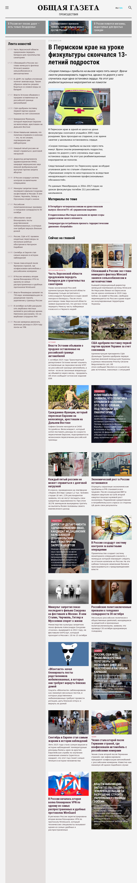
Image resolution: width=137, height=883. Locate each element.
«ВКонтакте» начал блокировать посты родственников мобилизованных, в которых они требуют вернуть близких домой (67, 677)
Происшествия (68, 14)
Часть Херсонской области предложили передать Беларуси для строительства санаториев (66, 279)
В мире (98, 651)
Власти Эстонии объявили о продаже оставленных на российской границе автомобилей (65, 351)
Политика (99, 391)
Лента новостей (19, 44)
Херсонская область (57, 270)
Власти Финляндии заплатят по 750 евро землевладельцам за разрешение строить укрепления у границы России (109, 792)
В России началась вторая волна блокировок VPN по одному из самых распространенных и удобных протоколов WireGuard (66, 805)
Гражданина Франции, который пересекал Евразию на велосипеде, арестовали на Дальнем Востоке (67, 417)
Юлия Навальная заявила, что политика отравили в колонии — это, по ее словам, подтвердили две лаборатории (110, 403)
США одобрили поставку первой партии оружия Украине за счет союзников (111, 346)
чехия (93, 737)
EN (121, 8)
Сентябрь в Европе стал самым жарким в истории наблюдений (68, 739)
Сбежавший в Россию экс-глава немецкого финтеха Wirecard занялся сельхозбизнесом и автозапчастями (111, 276)
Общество (56, 521)
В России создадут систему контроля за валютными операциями (108, 546)
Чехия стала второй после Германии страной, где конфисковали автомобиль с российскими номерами (109, 745)
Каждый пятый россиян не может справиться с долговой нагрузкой (67, 483)
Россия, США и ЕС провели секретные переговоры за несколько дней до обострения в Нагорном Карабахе (111, 663)
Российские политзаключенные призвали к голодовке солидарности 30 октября (111, 610)
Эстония (52, 342)
